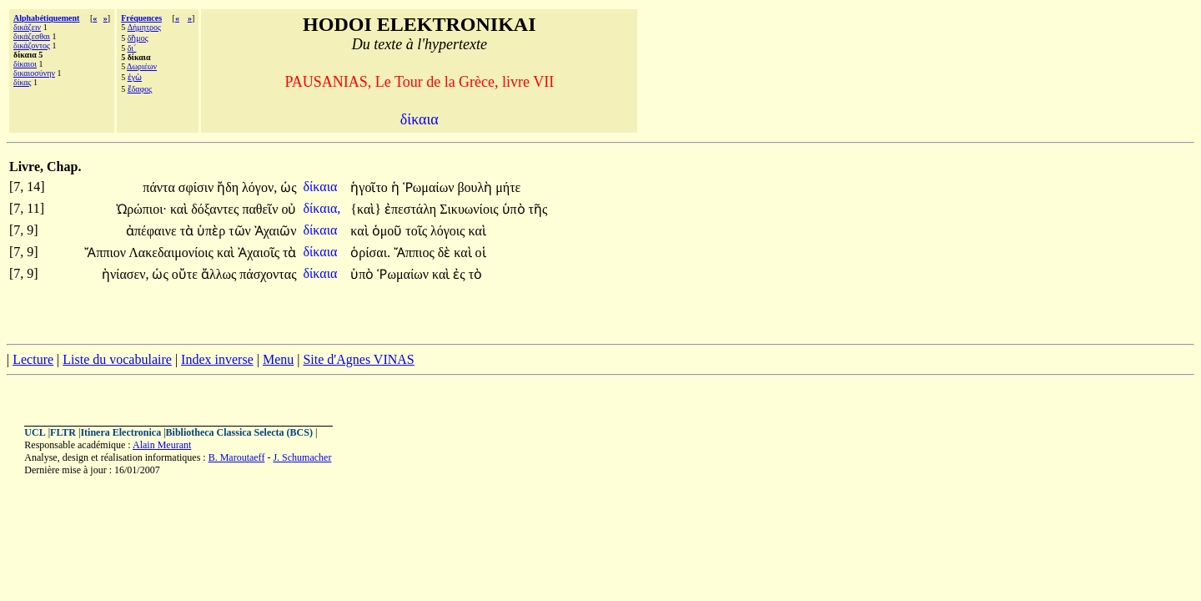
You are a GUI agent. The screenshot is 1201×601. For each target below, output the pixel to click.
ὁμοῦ (389, 231)
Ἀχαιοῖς (260, 252)
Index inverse (217, 359)
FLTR (63, 432)
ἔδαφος (140, 88)
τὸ (475, 274)
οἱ (480, 252)
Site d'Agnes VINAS (358, 359)
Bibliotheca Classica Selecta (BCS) (239, 432)
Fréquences (141, 18)
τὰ (188, 231)
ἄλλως (220, 274)
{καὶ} (365, 209)
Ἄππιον (106, 252)
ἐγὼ (135, 77)
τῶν (241, 231)
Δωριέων (142, 66)
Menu (278, 359)
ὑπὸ (515, 209)
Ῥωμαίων (430, 187)
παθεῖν (261, 209)
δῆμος (138, 38)
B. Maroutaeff (237, 457)
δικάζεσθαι (31, 36)
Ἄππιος (416, 252)
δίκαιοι (25, 63)
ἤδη (229, 187)
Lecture (33, 359)
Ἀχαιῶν (275, 231)
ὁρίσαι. (370, 252)
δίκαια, (321, 208)
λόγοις (449, 231)
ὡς (288, 187)
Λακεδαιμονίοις (172, 252)
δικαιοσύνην (34, 73)
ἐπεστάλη (412, 209)
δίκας (22, 82)
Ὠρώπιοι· (141, 209)
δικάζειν (27, 27)
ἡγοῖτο (370, 187)
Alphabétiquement (46, 18)
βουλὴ (476, 187)
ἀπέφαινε (153, 231)
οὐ (288, 209)
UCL (34, 432)
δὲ (446, 252)
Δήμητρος (144, 27)
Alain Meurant (162, 445)
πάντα (160, 187)
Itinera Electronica (120, 432)
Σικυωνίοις (470, 209)
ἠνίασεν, (125, 274)
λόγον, (259, 187)
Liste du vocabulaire (117, 359)
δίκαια (321, 186)
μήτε (507, 187)
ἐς (460, 274)
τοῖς (417, 231)
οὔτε (186, 274)
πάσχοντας (267, 274)
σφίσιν (197, 187)
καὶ (180, 209)
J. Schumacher (302, 457)
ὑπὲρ (213, 231)
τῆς (538, 209)
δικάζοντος (31, 45)
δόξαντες (216, 209)
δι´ (132, 48)
